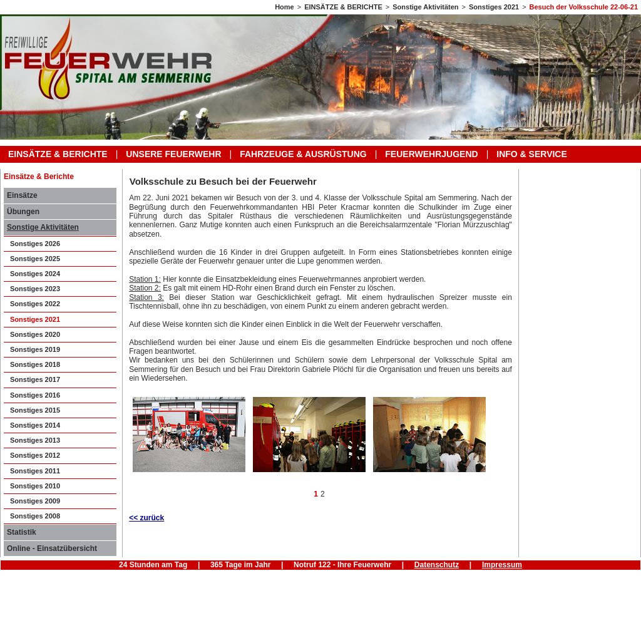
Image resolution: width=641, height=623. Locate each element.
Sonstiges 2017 (35, 379)
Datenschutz (436, 564)
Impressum (502, 564)
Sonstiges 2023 (35, 288)
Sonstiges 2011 (35, 471)
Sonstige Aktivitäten (425, 7)
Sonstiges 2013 (35, 440)
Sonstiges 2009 (35, 501)
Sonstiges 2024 (35, 273)
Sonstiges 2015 (35, 410)
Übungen (23, 211)
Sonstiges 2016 (35, 395)
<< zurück (146, 517)
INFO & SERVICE (531, 154)
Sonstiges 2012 (35, 455)
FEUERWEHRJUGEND (431, 154)
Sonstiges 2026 (35, 243)
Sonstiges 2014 (35, 425)
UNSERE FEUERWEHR (173, 154)
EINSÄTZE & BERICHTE (343, 7)
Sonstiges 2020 (35, 334)
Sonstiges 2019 (35, 349)
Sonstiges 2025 (35, 258)
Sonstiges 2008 (35, 516)
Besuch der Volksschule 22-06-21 (584, 7)
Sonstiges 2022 (35, 303)
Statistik (21, 532)
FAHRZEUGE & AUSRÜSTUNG (303, 154)
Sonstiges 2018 (35, 364)
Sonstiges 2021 (494, 7)
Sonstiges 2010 (35, 486)
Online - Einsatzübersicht (52, 548)
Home (284, 7)
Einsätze (22, 195)
